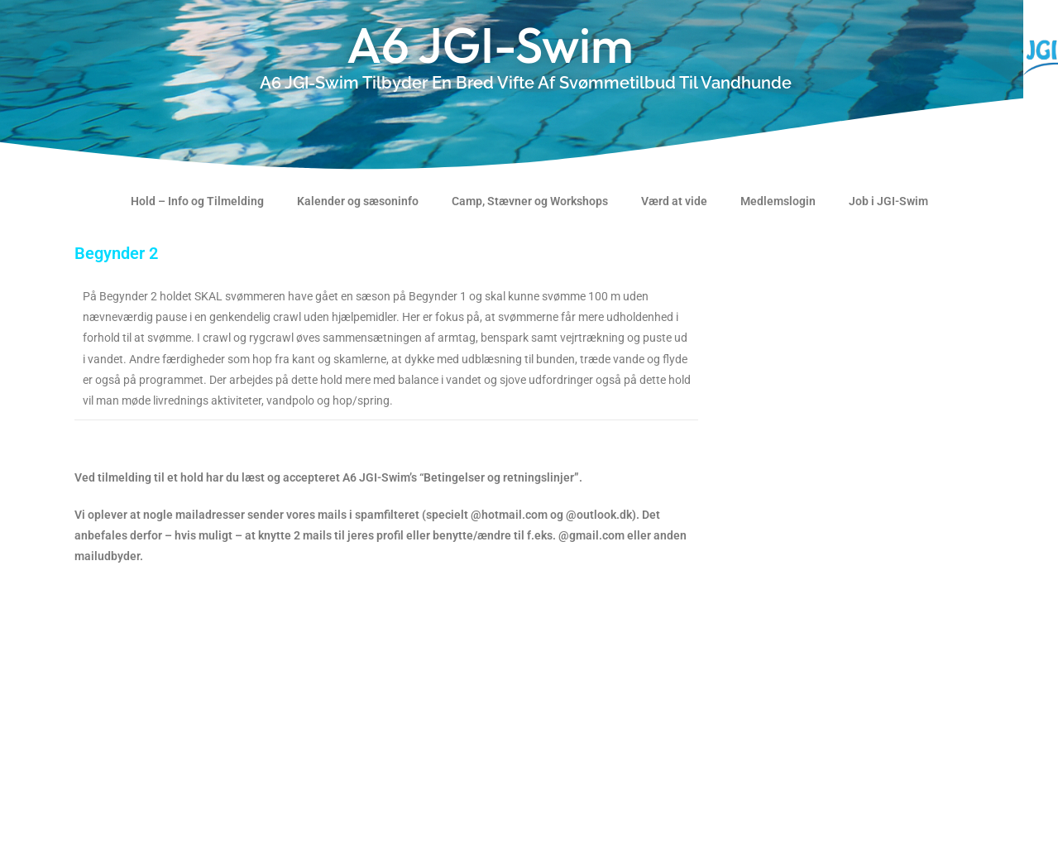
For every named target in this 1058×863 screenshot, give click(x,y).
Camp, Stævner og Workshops (530, 201)
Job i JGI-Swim (888, 201)
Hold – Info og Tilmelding (197, 201)
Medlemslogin (778, 201)
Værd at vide (674, 201)
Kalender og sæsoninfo (358, 201)
